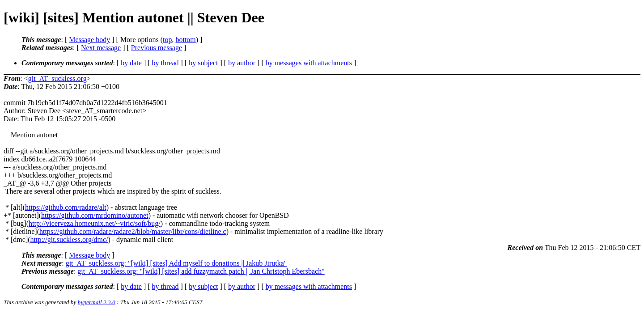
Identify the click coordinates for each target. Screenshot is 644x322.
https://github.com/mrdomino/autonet (94, 215)
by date (131, 63)
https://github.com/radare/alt (65, 207)
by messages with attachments (309, 63)
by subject (203, 63)
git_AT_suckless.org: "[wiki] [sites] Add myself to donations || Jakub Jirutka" (176, 263)
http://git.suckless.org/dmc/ (69, 239)
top (167, 39)
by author (241, 63)
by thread (165, 63)
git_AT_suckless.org (57, 78)
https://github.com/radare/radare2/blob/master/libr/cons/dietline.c (132, 231)
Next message (101, 47)
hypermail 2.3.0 (96, 302)
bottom (185, 39)
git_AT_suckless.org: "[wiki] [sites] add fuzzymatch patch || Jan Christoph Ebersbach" (200, 271)
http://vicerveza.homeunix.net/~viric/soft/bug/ (95, 223)
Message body (89, 39)
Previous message (156, 47)
